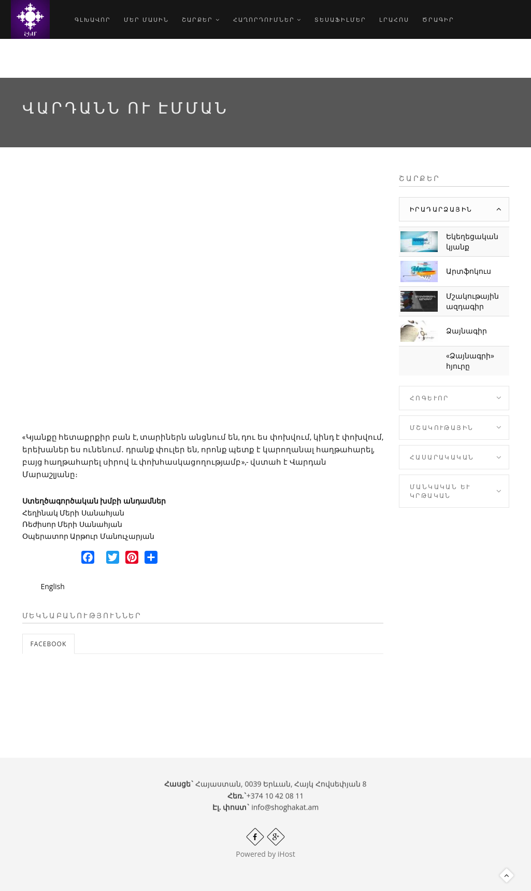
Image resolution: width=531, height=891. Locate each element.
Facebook (49, 643)
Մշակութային (441, 427)
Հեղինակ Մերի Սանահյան (73, 513)
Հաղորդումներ (267, 19)
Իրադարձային (441, 209)
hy (140, 58)
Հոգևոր (429, 398)
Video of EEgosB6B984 (203, 298)
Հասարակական (442, 457)
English (53, 586)
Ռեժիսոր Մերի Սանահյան (72, 524)
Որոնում (97, 58)
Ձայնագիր (466, 331)
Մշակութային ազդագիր (472, 301)
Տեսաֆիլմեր (340, 19)
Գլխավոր (93, 19)
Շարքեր (201, 19)
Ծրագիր (438, 19)
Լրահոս (394, 19)
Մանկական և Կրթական (440, 491)
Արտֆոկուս (468, 271)
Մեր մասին (146, 19)
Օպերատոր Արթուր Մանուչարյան (88, 536)
